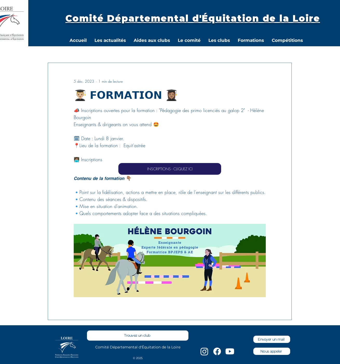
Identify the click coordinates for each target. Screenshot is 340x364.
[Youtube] (230, 351)
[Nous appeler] (271, 351)
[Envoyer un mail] (271, 339)
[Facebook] (217, 351)
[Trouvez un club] (137, 335)
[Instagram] (204, 351)
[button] (189, 40)
